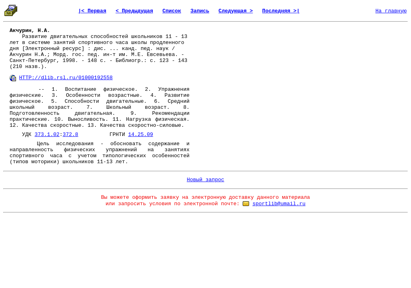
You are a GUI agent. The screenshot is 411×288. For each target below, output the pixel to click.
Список (171, 11)
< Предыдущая (134, 11)
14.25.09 (140, 135)
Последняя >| (281, 11)
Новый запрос (205, 180)
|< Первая (92, 11)
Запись (199, 11)
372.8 (70, 135)
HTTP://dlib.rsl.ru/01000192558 (66, 78)
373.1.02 (46, 135)
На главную (391, 11)
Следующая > (236, 11)
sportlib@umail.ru (278, 204)
